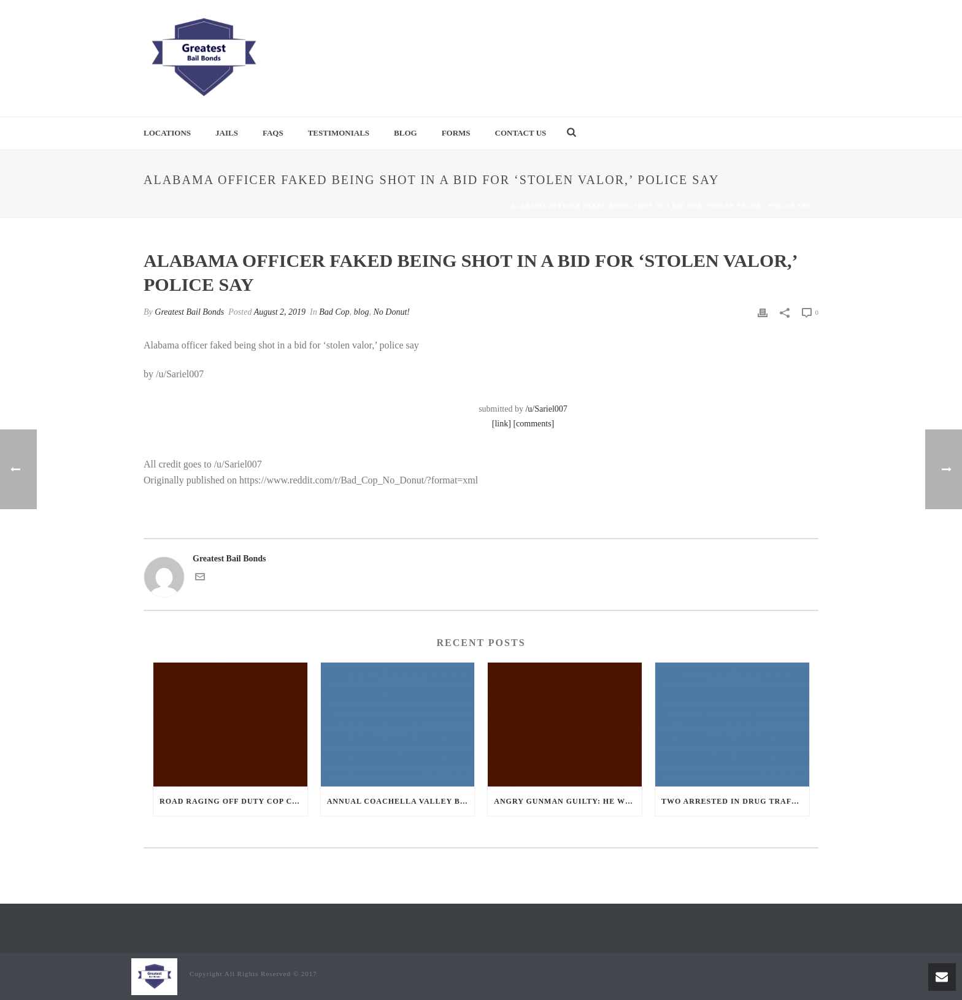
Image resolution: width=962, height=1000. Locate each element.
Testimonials (338, 132)
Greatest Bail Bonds (189, 312)
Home (456, 205)
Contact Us (521, 132)
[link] (501, 423)
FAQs (273, 132)
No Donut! (392, 312)
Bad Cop (488, 205)
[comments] (533, 423)
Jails (226, 132)
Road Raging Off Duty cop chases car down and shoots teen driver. (233, 801)
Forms (456, 132)
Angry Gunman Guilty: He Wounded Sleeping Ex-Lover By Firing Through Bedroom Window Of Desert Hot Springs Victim (568, 801)
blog (361, 312)
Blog (405, 132)
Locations (167, 132)
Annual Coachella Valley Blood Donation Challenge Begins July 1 (401, 801)
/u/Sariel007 (546, 408)
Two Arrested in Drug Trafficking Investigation (735, 801)
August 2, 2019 (280, 312)
